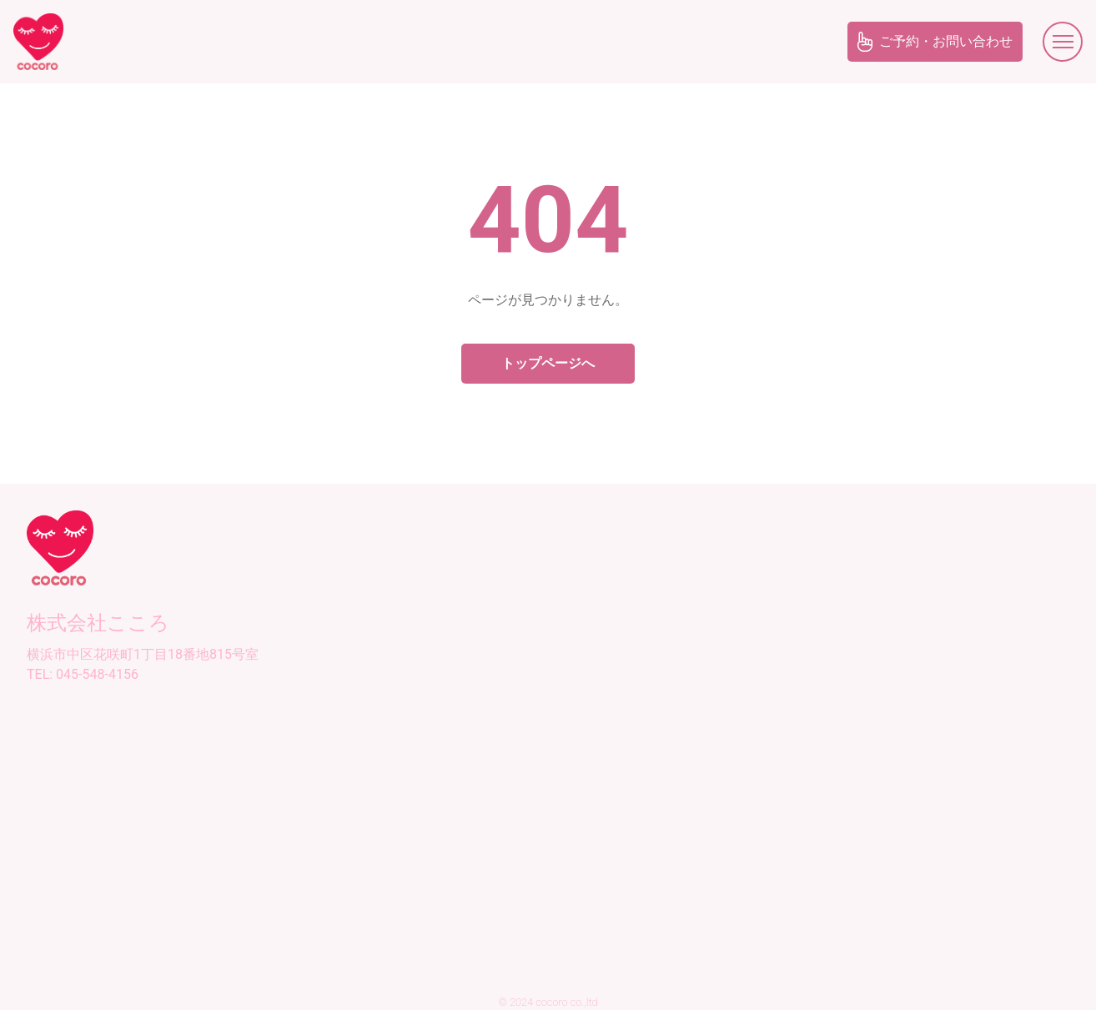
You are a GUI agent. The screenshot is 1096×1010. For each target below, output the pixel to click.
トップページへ (548, 363)
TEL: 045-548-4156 (82, 674)
